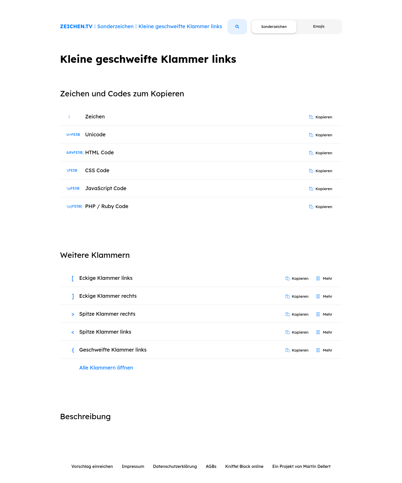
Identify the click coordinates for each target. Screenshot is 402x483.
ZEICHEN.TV (76, 26)
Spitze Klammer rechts (107, 314)
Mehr (324, 278)
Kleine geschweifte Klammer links (180, 26)
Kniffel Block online (244, 466)
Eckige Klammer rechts (108, 296)
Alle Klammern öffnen (106, 367)
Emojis (318, 26)
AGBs (211, 466)
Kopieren (320, 117)
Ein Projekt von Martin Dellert (301, 466)
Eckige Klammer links (106, 278)
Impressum (133, 466)
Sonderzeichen (115, 26)
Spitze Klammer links (105, 331)
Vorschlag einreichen (92, 466)
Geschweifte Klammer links (113, 349)
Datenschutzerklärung (175, 466)
